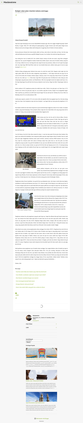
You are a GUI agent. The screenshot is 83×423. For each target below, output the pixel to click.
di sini (28, 77)
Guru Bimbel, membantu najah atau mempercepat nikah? (31, 274)
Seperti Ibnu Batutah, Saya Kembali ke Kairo (35, 402)
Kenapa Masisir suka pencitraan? (25, 284)
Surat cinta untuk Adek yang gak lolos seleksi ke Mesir (30, 287)
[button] (16, 15)
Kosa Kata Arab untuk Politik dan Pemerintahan (36, 358)
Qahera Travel (23, 67)
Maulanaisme (10, 2)
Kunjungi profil (36, 320)
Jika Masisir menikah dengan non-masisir (27, 278)
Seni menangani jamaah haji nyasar (25, 281)
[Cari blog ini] (75, 2)
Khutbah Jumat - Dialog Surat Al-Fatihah (34, 380)
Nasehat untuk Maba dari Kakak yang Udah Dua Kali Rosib (31, 271)
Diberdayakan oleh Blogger (41, 418)
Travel (17, 295)
